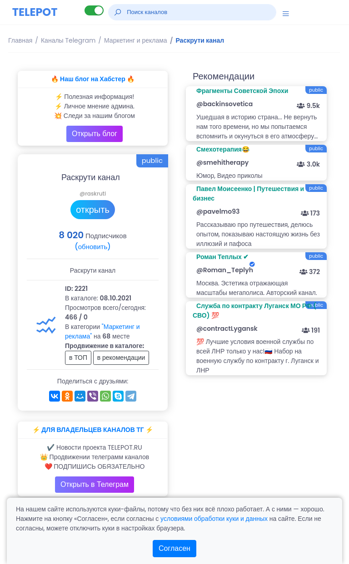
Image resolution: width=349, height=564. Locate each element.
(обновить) (92, 246)
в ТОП (78, 357)
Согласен (174, 548)
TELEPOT (35, 12)
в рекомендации (121, 357)
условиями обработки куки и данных (214, 518)
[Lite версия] (94, 10)
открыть (93, 209)
